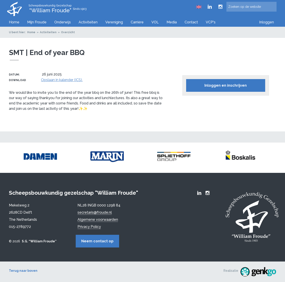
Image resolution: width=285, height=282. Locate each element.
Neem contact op (97, 241)
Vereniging (114, 22)
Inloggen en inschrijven (225, 85)
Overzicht (68, 32)
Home (14, 22)
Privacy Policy (89, 227)
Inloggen (266, 22)
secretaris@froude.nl (94, 212)
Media (172, 22)
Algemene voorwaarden (97, 219)
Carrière (137, 22)
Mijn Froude (37, 22)
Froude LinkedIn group (210, 7)
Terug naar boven (23, 270)
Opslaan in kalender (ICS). (62, 80)
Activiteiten (88, 22)
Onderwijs (62, 22)
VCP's (211, 22)
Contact (191, 22)
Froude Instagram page (220, 7)
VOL (155, 22)
